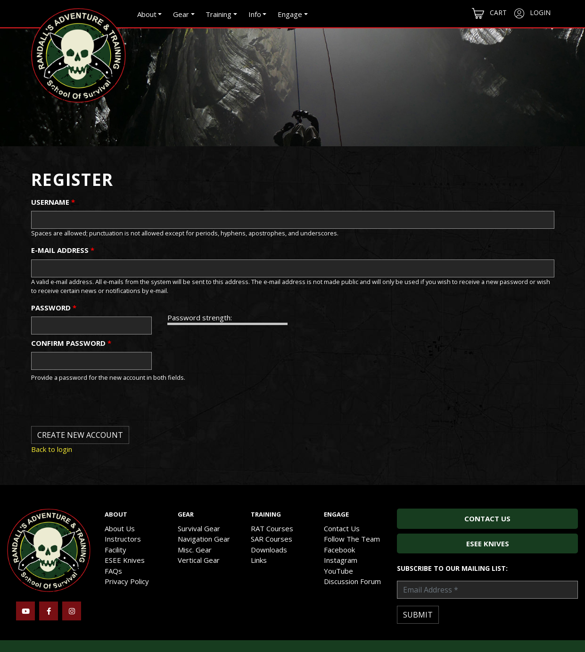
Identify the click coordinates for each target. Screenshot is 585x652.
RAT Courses (272, 528)
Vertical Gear (199, 560)
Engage (290, 14)
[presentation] (102, 407)
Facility (115, 549)
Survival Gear (199, 528)
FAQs (113, 571)
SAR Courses (271, 538)
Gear (181, 14)
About (147, 14)
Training (218, 14)
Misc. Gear (195, 549)
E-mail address (62, 250)
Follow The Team (352, 538)
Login (532, 13)
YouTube (338, 571)
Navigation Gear (204, 538)
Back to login (51, 449)
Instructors (123, 538)
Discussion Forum (352, 581)
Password (53, 307)
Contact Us (342, 528)
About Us (120, 528)
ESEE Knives (125, 560)
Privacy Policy (127, 581)
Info (254, 14)
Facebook (339, 549)
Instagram (340, 560)
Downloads (269, 549)
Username (53, 202)
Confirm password (71, 343)
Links (259, 560)
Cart (489, 13)
